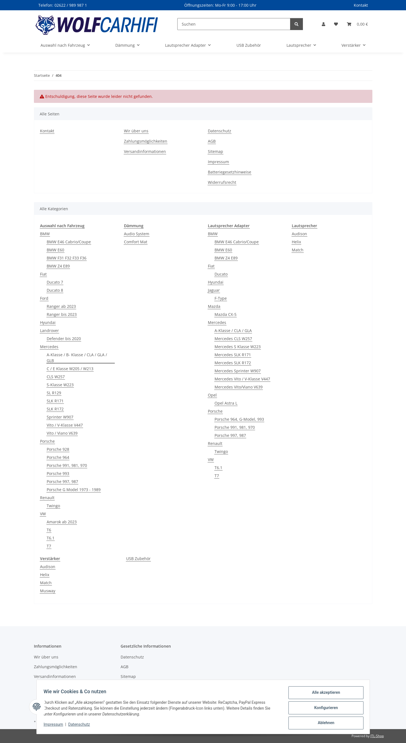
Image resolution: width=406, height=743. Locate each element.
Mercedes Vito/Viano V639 (239, 387)
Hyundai (48, 322)
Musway (47, 590)
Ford (44, 298)
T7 (49, 546)
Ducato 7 (55, 282)
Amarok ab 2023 (62, 521)
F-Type (221, 298)
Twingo (53, 505)
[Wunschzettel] (336, 24)
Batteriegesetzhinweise (229, 172)
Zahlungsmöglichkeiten (145, 141)
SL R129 (54, 392)
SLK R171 (55, 400)
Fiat (43, 274)
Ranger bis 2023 (62, 314)
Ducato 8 (55, 290)
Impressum (55, 726)
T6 (49, 530)
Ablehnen (324, 723)
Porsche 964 (58, 457)
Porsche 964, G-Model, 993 (239, 419)
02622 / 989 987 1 (70, 5)
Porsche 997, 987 (62, 481)
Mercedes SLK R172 (233, 362)
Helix (296, 241)
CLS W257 (56, 376)
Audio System (136, 233)
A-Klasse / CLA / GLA (233, 330)
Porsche (47, 441)
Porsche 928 (58, 449)
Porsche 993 (58, 473)
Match (297, 249)
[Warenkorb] (357, 24)
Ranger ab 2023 (61, 306)
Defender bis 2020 (64, 338)
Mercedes (49, 346)
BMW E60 (55, 249)
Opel (212, 395)
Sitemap (215, 151)
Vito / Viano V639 (62, 433)
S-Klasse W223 (60, 384)
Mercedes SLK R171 (233, 354)
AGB (212, 141)
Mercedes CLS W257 (233, 338)
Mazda (214, 306)
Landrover (49, 330)
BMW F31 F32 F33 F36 (66, 258)
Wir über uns (136, 130)
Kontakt (361, 5)
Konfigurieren (324, 709)
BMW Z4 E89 (58, 266)
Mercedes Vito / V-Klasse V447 (242, 379)
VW (43, 513)
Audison (299, 233)
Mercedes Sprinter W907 (238, 370)
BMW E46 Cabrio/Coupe (69, 241)
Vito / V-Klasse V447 (65, 425)
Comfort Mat (135, 241)
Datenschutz (81, 726)
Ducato (221, 274)
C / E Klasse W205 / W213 (70, 368)
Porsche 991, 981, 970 (67, 465)
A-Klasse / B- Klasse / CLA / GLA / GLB (77, 357)
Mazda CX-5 (225, 314)
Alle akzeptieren (324, 694)
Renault (47, 497)
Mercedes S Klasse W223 (238, 346)
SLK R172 (55, 409)
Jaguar (214, 290)
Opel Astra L (226, 403)
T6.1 (50, 538)
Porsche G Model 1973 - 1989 (74, 489)
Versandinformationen (145, 151)
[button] (323, 24)
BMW (45, 233)
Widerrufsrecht (222, 182)
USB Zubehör (138, 558)
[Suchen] (233, 24)
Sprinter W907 (60, 417)
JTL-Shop (377, 736)
